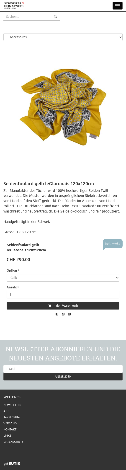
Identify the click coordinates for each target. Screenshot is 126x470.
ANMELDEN (63, 376)
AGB (6, 411)
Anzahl (13, 287)
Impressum (11, 417)
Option (13, 270)
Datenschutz (13, 441)
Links (7, 435)
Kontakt (9, 429)
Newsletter (12, 405)
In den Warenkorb (63, 306)
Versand (10, 423)
